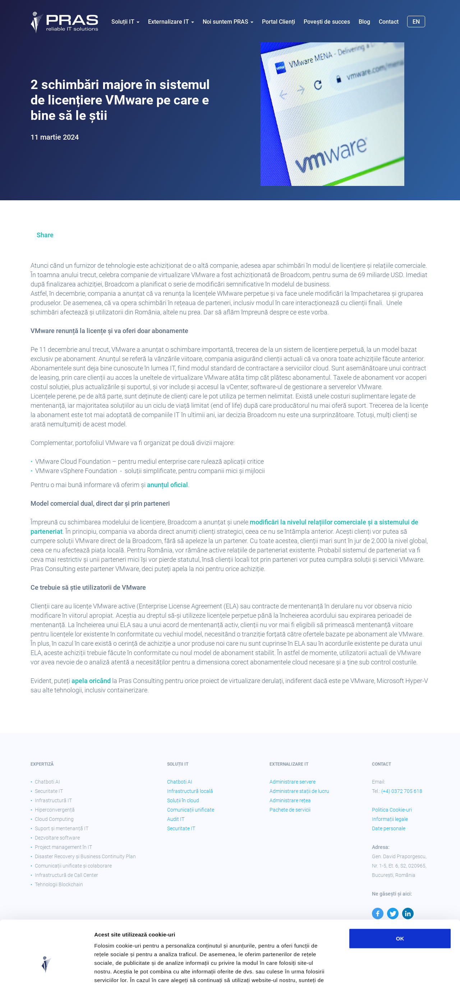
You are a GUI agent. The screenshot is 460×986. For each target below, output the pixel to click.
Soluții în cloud (183, 800)
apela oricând (91, 680)
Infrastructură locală (190, 791)
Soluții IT (125, 21)
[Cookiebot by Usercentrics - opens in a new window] (46, 972)
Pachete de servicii (290, 810)
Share (45, 235)
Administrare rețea (290, 800)
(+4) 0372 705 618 (401, 791)
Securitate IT (181, 828)
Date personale (388, 828)
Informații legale (390, 819)
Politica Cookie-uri (392, 810)
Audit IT (175, 819)
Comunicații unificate (190, 810)
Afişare (359, 972)
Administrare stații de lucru (299, 791)
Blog (364, 21)
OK (400, 892)
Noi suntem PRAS (228, 21)
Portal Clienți (278, 21)
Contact (389, 21)
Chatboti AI (179, 782)
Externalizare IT (171, 21)
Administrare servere (293, 782)
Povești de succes (327, 21)
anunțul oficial (167, 485)
